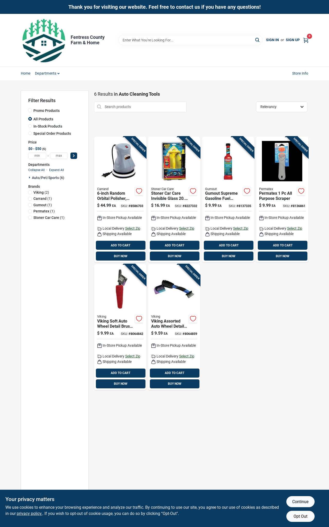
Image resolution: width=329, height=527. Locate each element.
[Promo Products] (30, 110)
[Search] (257, 39)
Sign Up (293, 40)
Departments (45, 73)
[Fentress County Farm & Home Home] (44, 40)
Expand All (56, 170)
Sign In (272, 40)
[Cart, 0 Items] (305, 40)
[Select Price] (73, 156)
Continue (300, 501)
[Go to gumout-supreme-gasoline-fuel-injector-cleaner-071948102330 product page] (228, 200)
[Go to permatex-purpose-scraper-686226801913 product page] (282, 200)
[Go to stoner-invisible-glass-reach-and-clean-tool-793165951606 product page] (174, 200)
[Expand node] (30, 177)
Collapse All (36, 170)
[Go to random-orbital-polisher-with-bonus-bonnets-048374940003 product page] (120, 200)
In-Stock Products (47, 126)
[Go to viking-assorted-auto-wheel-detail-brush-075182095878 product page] (174, 327)
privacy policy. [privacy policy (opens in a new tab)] (29, 513)
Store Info (300, 73)
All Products (43, 119)
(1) (42, 198)
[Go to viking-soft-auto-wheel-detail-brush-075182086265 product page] (120, 327)
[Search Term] (190, 40)
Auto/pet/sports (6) (48, 178)
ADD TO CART (120, 245)
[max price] (59, 156)
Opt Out (300, 516)
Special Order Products (52, 133)
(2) (41, 192)
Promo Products (46, 110)
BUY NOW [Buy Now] (120, 256)
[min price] (37, 156)
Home (26, 73)
